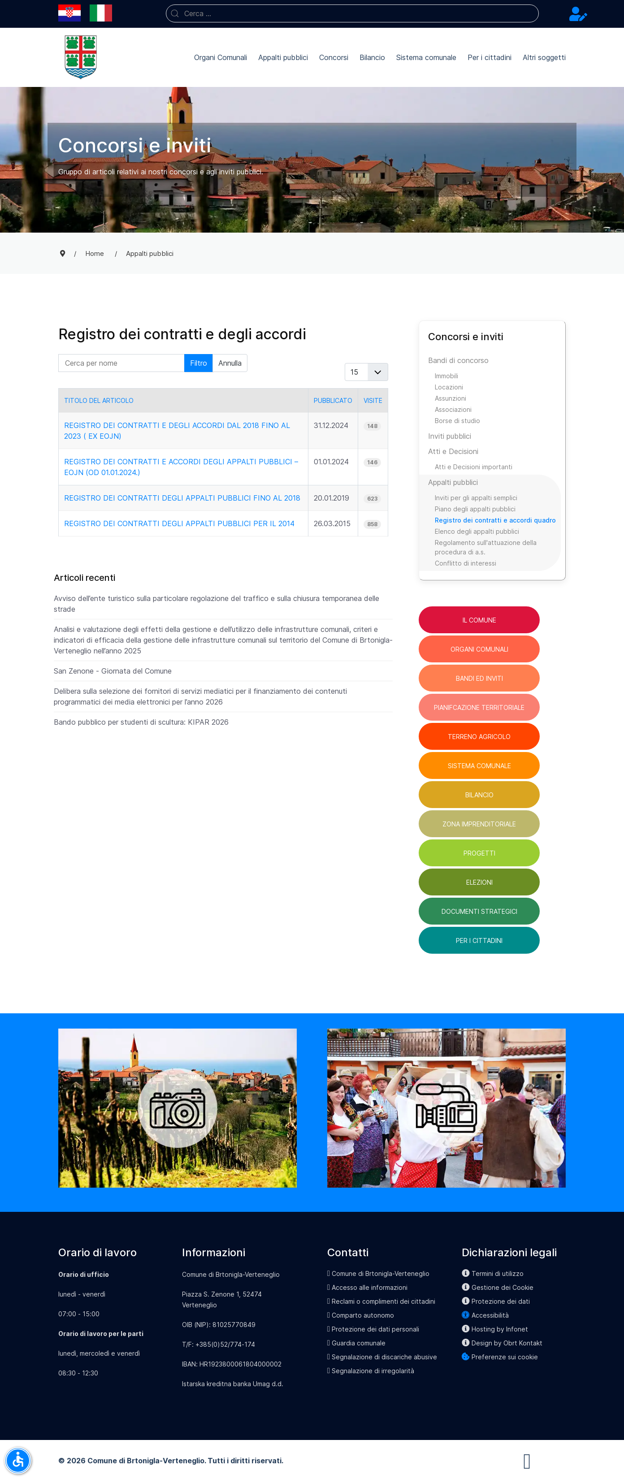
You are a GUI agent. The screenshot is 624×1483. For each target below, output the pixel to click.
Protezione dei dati (496, 1301)
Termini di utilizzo (493, 1273)
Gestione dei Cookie (497, 1287)
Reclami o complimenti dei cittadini (381, 1301)
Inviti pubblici (449, 436)
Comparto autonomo (360, 1315)
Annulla (230, 363)
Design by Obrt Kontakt (502, 1343)
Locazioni (449, 387)
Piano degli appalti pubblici (475, 509)
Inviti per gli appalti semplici (476, 498)
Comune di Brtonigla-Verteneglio (378, 1273)
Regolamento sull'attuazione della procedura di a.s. (486, 547)
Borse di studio (457, 420)
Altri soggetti (544, 57)
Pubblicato (333, 400)
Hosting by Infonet (495, 1329)
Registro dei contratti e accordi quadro (495, 520)
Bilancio (372, 57)
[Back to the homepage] (80, 57)
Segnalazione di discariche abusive (382, 1357)
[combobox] (352, 13)
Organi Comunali (220, 57)
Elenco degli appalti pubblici (477, 531)
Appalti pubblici (283, 57)
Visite (373, 400)
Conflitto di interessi (465, 563)
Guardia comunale (356, 1343)
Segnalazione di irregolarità (370, 1371)
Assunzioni (450, 398)
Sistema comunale (426, 57)
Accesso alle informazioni (367, 1287)
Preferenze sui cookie (500, 1357)
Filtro (198, 363)
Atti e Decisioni (453, 451)
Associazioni (453, 409)
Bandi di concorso (458, 360)
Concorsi (333, 57)
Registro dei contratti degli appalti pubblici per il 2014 (179, 523)
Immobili (446, 376)
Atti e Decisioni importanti (473, 467)
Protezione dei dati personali (373, 1329)
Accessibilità (485, 1315)
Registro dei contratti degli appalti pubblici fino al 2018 (182, 497)
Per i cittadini (489, 57)
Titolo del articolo (99, 400)
